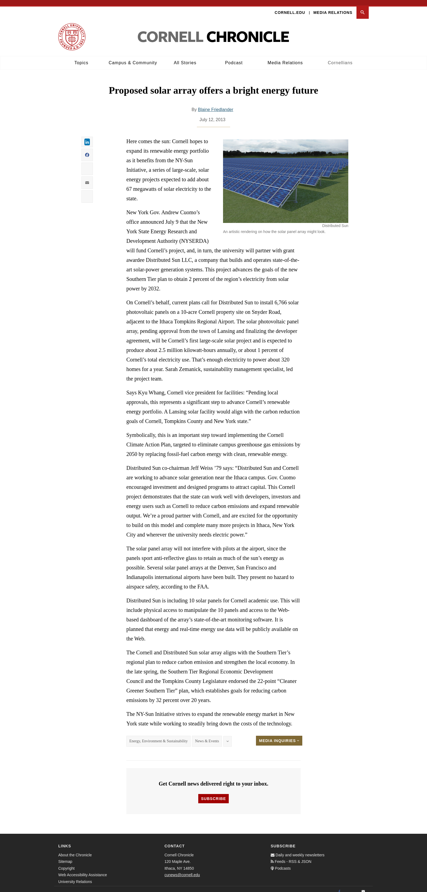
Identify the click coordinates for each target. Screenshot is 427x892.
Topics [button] (81, 57)
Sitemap (65, 856)
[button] (362, 7)
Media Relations (332, 7)
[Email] (363, 886)
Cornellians (340, 57)
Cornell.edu (290, 7)
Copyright (66, 863)
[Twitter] (351, 886)
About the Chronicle (75, 849)
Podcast (234, 57)
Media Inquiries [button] (279, 735)
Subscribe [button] (213, 793)
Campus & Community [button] (133, 57)
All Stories (185, 57)
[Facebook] (339, 886)
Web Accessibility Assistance (82, 870)
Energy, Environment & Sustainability (158, 736)
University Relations (75, 876)
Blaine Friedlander (215, 104)
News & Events (207, 736)
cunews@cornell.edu (182, 870)
